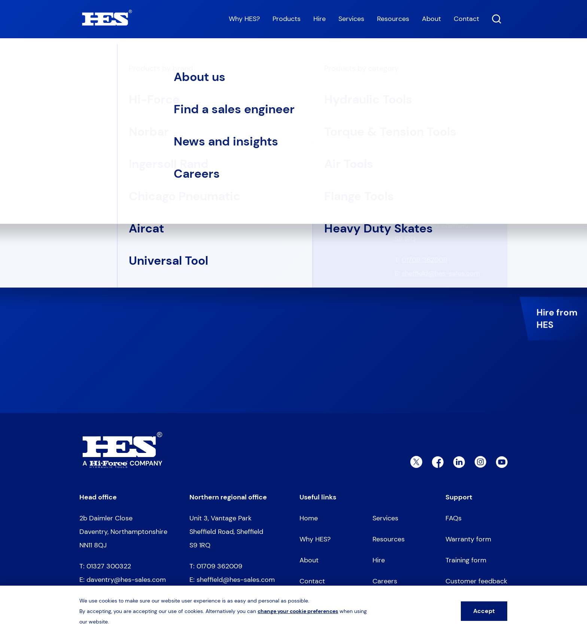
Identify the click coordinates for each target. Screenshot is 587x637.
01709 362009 (424, 259)
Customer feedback (476, 581)
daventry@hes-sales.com (441, 169)
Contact (466, 18)
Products (287, 18)
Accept (484, 611)
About (431, 18)
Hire (319, 18)
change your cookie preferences (298, 611)
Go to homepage (116, 174)
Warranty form (468, 539)
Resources (393, 18)
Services (351, 18)
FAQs (453, 518)
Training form (465, 560)
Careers (384, 581)
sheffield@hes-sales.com (441, 273)
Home (86, 57)
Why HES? (244, 18)
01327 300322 (424, 156)
